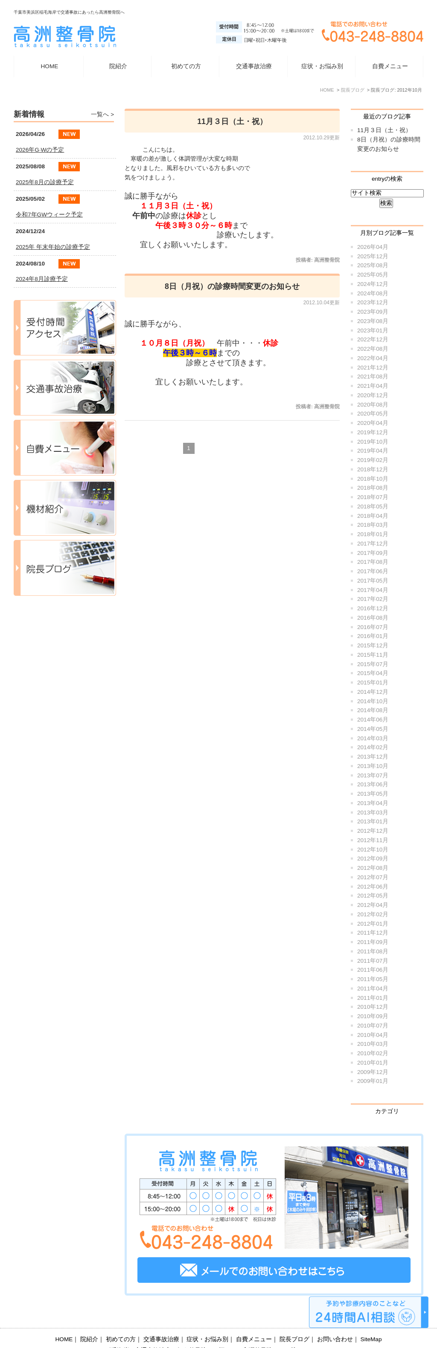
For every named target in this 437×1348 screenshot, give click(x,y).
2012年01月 (372, 924)
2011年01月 (372, 998)
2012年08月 (372, 868)
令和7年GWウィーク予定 (49, 214)
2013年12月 (372, 756)
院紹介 (89, 1318)
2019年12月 (372, 432)
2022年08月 (372, 349)
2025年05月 (372, 274)
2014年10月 (372, 701)
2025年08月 (372, 265)
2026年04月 (372, 247)
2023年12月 (372, 302)
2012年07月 (372, 877)
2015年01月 (372, 682)
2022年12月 (372, 339)
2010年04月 (372, 1035)
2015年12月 (372, 645)
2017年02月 (372, 599)
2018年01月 (372, 534)
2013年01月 (372, 821)
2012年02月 (372, 914)
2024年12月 (372, 284)
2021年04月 (372, 386)
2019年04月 (372, 450)
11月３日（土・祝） (232, 121)
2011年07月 (372, 961)
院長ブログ (294, 1318)
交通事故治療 (254, 66)
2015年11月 (372, 655)
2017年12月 (372, 543)
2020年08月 (372, 404)
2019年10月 (372, 442)
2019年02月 (372, 460)
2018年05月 (372, 506)
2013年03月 (372, 812)
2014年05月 (372, 729)
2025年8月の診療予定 (45, 182)
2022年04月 (372, 358)
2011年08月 (372, 951)
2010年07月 (372, 1025)
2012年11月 (372, 840)
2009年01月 (372, 1081)
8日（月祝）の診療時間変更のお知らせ (232, 286)
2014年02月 (372, 747)
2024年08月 (372, 293)
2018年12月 (372, 469)
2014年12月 (372, 692)
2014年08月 (372, 710)
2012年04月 (372, 905)
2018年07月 (372, 497)
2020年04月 (372, 423)
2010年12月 (372, 1007)
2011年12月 (372, 932)
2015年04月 (372, 673)
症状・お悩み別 (207, 1318)
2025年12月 (372, 256)
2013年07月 (372, 775)
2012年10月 (372, 849)
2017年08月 (372, 562)
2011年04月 (372, 988)
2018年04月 (372, 516)
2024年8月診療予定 (42, 279)
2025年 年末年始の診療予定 (53, 247)
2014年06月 (372, 719)
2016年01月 (372, 636)
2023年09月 (372, 312)
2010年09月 (372, 1016)
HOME (49, 66)
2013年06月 (372, 784)
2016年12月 (372, 608)
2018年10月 (372, 479)
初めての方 (186, 66)
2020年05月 (372, 413)
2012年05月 (372, 895)
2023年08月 (372, 321)
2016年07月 (372, 627)
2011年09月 (372, 942)
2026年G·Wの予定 (40, 150)
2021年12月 (372, 367)
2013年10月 (372, 766)
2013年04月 (372, 803)
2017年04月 (372, 590)
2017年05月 (372, 580)
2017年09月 (372, 553)
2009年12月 (372, 1072)
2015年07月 (372, 664)
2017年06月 (372, 571)
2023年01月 (372, 330)
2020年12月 (372, 395)
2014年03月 (372, 738)
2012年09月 (372, 858)
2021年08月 (372, 376)
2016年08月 (372, 618)
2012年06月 (372, 886)
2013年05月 (372, 794)
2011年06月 (372, 970)
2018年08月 (372, 488)
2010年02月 (372, 1053)
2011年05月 (372, 979)
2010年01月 (372, 1062)
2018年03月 (372, 525)
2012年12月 (372, 831)
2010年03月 (372, 1044)
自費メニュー (390, 66)
